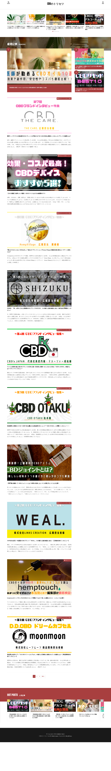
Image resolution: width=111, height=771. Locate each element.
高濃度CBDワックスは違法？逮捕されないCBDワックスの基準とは (36, 27)
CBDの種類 (68, 463)
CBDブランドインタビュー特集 (62, 100)
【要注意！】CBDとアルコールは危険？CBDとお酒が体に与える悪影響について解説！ (94, 28)
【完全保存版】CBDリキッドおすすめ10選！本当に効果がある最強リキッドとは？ (89, 91)
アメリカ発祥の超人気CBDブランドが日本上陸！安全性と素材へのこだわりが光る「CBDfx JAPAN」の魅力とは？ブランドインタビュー (39, 379)
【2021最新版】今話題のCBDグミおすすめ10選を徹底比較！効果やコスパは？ (89, 68)
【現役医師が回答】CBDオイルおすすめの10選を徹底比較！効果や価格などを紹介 (37, 88)
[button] (9, 20)
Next (43, 704)
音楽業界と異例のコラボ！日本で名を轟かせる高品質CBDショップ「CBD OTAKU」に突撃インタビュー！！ (38, 441)
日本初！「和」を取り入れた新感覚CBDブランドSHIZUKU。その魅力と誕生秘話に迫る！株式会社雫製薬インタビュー (38, 317)
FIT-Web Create (53, 764)
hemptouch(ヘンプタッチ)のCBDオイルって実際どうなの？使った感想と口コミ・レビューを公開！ (55, 28)
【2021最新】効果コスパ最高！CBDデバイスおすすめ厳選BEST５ (38, 198)
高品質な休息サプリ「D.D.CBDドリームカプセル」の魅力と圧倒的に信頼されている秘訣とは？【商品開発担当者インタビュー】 (39, 682)
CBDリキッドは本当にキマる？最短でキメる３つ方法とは (88, 743)
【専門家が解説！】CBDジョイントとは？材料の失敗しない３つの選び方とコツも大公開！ (38, 501)
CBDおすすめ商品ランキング (63, 161)
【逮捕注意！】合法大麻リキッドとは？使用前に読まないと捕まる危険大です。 (75, 28)
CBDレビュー (67, 583)
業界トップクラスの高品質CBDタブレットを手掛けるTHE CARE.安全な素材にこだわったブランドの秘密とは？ (38, 139)
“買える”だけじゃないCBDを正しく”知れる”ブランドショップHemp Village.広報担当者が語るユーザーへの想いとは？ (39, 257)
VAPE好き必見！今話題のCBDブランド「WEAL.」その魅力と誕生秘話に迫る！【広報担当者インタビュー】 (39, 561)
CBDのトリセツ (55, 4)
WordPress (69, 764)
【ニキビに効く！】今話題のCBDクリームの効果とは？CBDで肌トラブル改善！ (16, 28)
